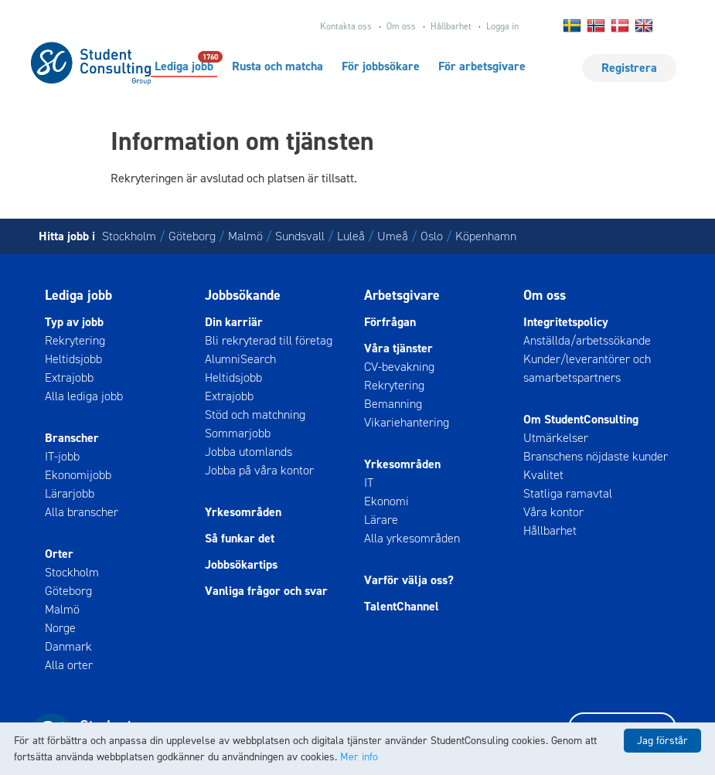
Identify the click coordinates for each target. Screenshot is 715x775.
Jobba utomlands (248, 452)
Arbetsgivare (402, 295)
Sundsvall (300, 236)
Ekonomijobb (78, 475)
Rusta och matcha (277, 66)
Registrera (629, 67)
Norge (60, 628)
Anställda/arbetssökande (587, 340)
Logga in (502, 26)
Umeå (392, 236)
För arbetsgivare (482, 66)
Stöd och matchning (255, 414)
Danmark (68, 646)
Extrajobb (69, 377)
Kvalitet (543, 475)
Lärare (381, 520)
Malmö (245, 236)
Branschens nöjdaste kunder (595, 456)
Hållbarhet (451, 26)
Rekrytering (75, 340)
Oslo (431, 236)
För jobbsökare (381, 66)
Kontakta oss (346, 26)
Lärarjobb (69, 493)
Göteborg (192, 236)
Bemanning (393, 404)
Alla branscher (81, 512)
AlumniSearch (240, 359)
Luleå (351, 236)
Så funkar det (239, 538)
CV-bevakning (399, 367)
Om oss (401, 26)
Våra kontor (553, 512)
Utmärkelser (555, 438)
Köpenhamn (485, 236)
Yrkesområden (243, 512)
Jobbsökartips (241, 564)
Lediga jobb (184, 65)
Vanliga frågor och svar (266, 591)
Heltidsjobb (73, 359)
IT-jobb (62, 456)
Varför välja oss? (409, 580)
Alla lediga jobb (84, 396)
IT (368, 482)
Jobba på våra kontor (259, 470)
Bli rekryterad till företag (268, 340)
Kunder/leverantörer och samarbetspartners (587, 368)
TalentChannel (401, 606)
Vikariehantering (406, 422)
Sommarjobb (238, 433)
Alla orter (69, 665)
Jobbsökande (243, 295)
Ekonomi (386, 501)
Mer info (359, 757)
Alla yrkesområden (412, 538)
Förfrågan (390, 322)
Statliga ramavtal (567, 493)
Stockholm (129, 236)
